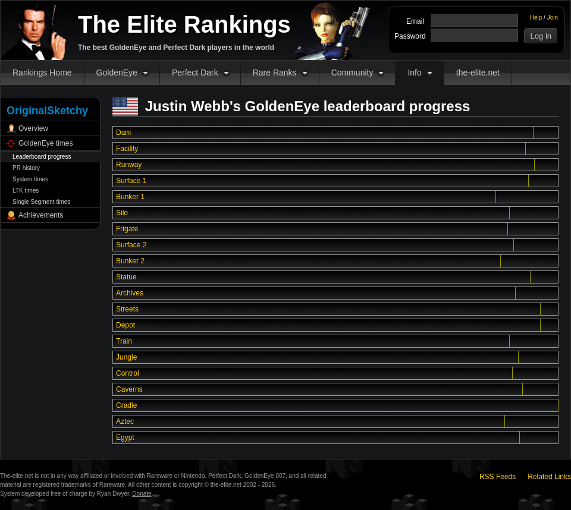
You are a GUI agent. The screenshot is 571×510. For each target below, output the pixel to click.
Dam (123, 132)
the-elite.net (478, 72)
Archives (129, 293)
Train (124, 341)
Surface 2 (131, 245)
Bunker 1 (130, 197)
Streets (127, 309)
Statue (126, 277)
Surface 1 (131, 181)
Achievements (40, 215)
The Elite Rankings (184, 24)
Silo (122, 213)
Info (414, 72)
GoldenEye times (45, 143)
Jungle (126, 357)
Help (536, 17)
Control (127, 373)
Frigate (127, 229)
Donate (141, 493)
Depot (125, 325)
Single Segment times (41, 202)
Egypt (125, 437)
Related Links (549, 477)
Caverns (129, 389)
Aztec (125, 421)
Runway (129, 164)
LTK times (25, 190)
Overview (33, 128)
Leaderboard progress (41, 156)
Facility (127, 148)
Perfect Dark (195, 72)
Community (352, 72)
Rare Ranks (275, 72)
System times (30, 179)
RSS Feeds (497, 477)
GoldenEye (116, 72)
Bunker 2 (130, 261)
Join (552, 17)
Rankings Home (42, 72)
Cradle (126, 405)
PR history (26, 168)
